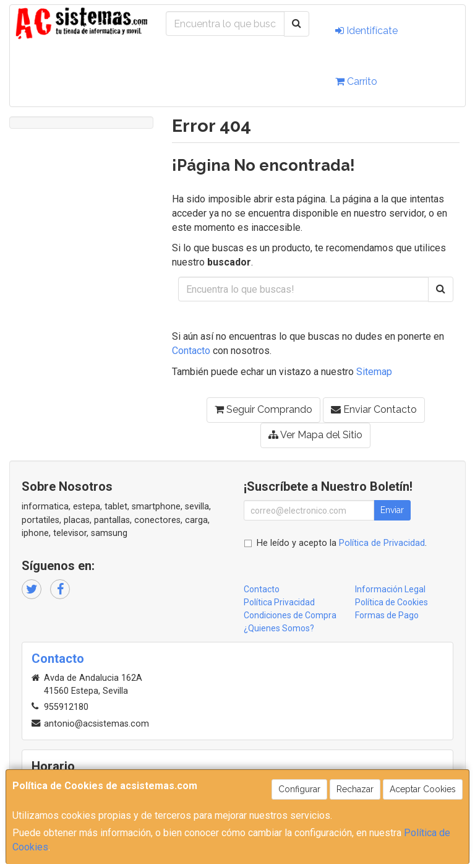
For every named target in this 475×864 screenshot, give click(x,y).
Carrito (356, 81)
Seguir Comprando (263, 409)
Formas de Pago (387, 615)
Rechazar (355, 789)
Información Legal (390, 589)
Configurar (299, 789)
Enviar (392, 510)
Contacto (191, 350)
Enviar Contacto (374, 409)
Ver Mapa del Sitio (315, 435)
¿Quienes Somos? (279, 628)
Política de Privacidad (382, 543)
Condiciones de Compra (290, 615)
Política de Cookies (391, 602)
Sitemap (374, 372)
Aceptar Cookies (423, 789)
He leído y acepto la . (342, 543)
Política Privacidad (279, 602)
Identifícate (366, 31)
